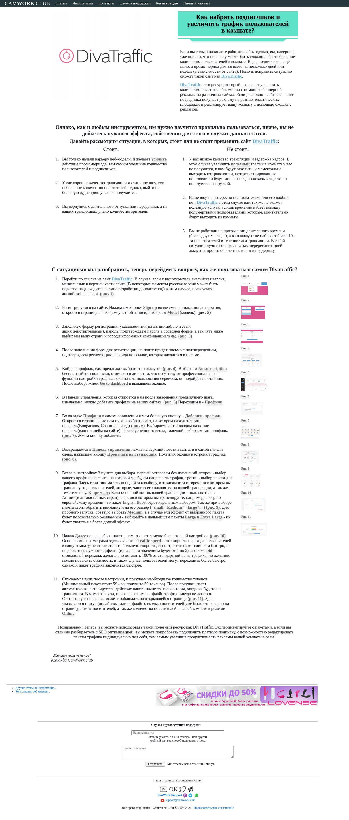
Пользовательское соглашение (214, 808)
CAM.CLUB (27, 3)
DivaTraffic (231, 76)
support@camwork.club (180, 800)
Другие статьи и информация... (36, 688)
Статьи (61, 3)
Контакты (106, 3)
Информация (82, 3)
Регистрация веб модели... (33, 691)
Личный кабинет (196, 3)
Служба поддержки (135, 3)
